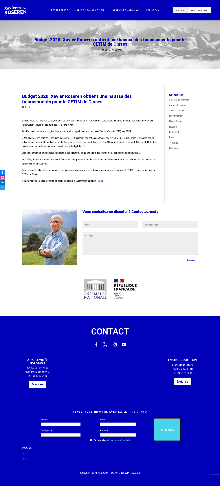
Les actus (152, 10)
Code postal (46, 430)
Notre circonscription (89, 10)
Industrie (173, 126)
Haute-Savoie (175, 121)
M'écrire (37, 384)
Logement (174, 132)
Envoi (191, 260)
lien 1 (25, 453)
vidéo (101, 180)
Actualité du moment (179, 99)
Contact (180, 10)
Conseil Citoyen (176, 110)
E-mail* (44, 419)
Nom (102, 419)
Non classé (117, 50)
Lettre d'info (202, 10)
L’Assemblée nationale (125, 10)
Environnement (176, 115)
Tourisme (173, 142)
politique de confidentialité (118, 440)
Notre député (59, 10)
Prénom (104, 430)
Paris (171, 137)
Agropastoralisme (177, 105)
